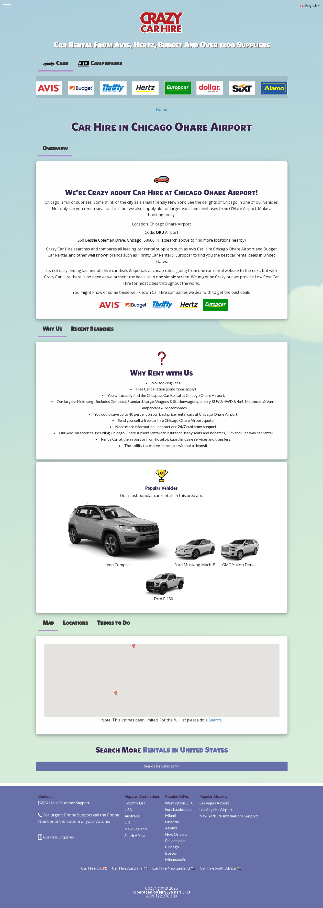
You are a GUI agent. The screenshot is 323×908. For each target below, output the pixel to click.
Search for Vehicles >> (161, 766)
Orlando (172, 821)
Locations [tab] (75, 622)
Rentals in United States (185, 749)
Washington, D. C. (179, 803)
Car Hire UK (94, 868)
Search (215, 720)
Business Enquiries (58, 837)
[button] (115, 693)
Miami (170, 815)
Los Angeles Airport (216, 809)
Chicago (172, 846)
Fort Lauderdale (178, 809)
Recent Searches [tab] (92, 328)
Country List (134, 803)
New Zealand (135, 828)
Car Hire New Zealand (173, 868)
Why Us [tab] (52, 328)
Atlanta (171, 827)
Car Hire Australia (129, 868)
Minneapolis (175, 859)
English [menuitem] (309, 5)
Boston (171, 853)
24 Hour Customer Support (66, 802)
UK (127, 822)
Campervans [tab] (99, 62)
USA (128, 809)
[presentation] (99, 63)
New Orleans (176, 834)
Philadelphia (175, 840)
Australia (132, 816)
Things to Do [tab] (113, 622)
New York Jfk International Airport (228, 816)
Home (161, 109)
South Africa (134, 835)
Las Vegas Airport (214, 803)
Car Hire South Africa (220, 868)
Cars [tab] (55, 62)
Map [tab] (48, 622)
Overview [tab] (55, 148)
